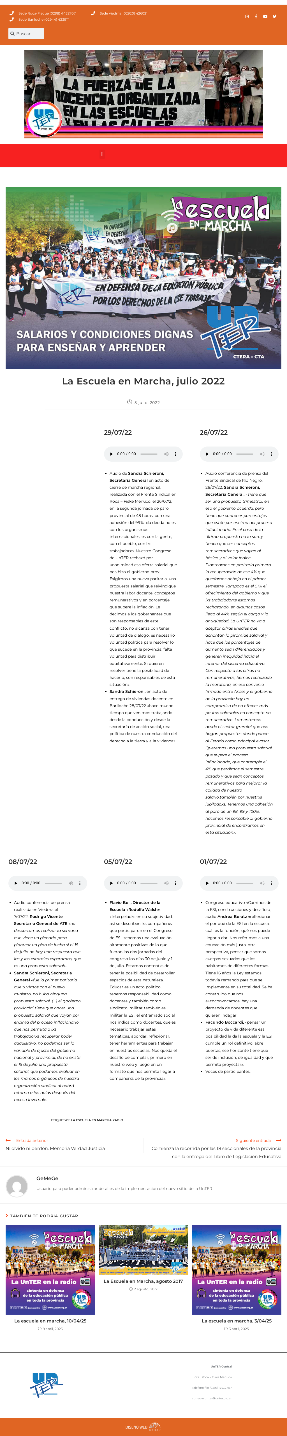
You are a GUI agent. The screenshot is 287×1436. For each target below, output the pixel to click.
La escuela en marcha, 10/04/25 (50, 1321)
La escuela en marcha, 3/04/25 (237, 1321)
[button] (102, 154)
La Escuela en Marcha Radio (97, 1120)
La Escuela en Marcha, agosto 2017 (143, 1281)
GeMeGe (47, 1178)
